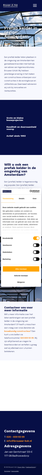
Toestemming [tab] (8, 198)
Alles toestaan (21, 269)
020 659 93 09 (27, 338)
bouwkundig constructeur (17, 331)
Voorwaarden (15, 471)
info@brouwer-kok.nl (19, 441)
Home (7, 44)
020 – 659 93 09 (15, 437)
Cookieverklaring (30, 467)
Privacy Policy (21, 467)
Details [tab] (21, 198)
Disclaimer (7, 471)
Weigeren (21, 282)
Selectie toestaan (21, 275)
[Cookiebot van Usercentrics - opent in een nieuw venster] (29, 191)
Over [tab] (35, 198)
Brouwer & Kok (13, 467)
